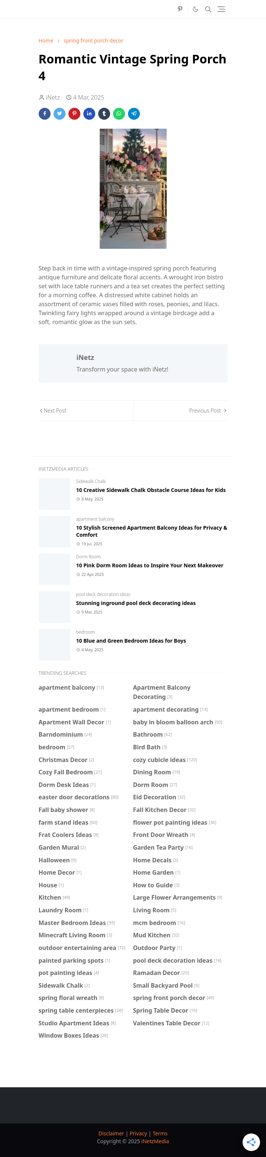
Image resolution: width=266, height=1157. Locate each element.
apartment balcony (95, 519)
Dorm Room (88, 557)
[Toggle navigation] (221, 9)
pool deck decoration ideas (103, 594)
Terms (160, 1133)
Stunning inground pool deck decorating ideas (136, 602)
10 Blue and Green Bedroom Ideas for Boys (131, 640)
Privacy (138, 1133)
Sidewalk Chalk (91, 481)
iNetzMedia (155, 1141)
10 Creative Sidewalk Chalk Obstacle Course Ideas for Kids (151, 489)
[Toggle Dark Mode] (195, 9)
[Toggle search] (208, 9)
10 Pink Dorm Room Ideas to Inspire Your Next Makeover (150, 565)
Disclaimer (111, 1133)
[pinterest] (180, 9)
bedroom (85, 632)
